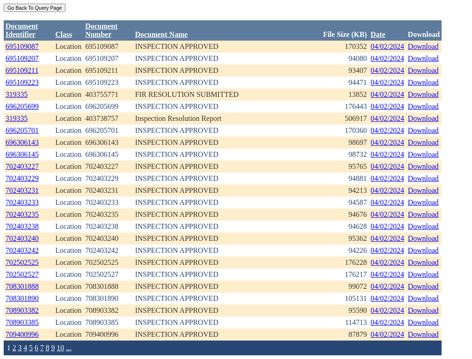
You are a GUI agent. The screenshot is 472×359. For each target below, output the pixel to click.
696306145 (22, 154)
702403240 (22, 238)
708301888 (22, 286)
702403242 (22, 250)
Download (423, 46)
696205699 (22, 106)
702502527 (22, 274)
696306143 (22, 142)
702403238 (22, 226)
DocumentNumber (101, 30)
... (68, 348)
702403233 (22, 202)
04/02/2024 (387, 46)
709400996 (22, 334)
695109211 (22, 70)
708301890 (22, 298)
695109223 (22, 82)
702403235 (22, 214)
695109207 (22, 58)
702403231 (22, 190)
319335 (17, 94)
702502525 (22, 262)
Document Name (161, 34)
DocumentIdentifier (22, 30)
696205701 (22, 130)
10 (60, 348)
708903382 (22, 310)
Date (378, 34)
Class (63, 34)
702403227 (22, 166)
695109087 (22, 46)
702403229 (22, 178)
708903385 (22, 322)
